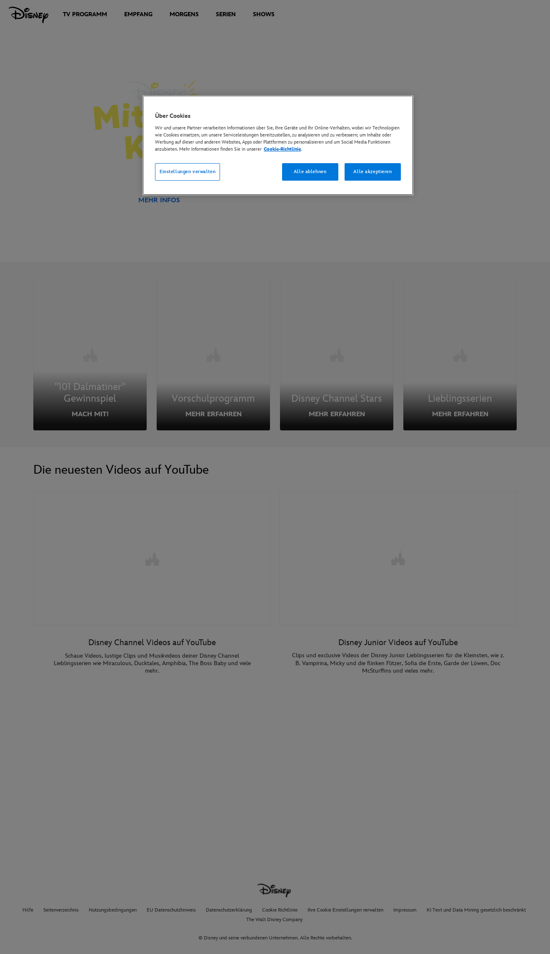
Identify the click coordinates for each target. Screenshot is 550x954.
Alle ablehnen (310, 171)
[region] (277, 145)
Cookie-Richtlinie (282, 149)
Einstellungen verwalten (187, 171)
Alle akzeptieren (372, 171)
